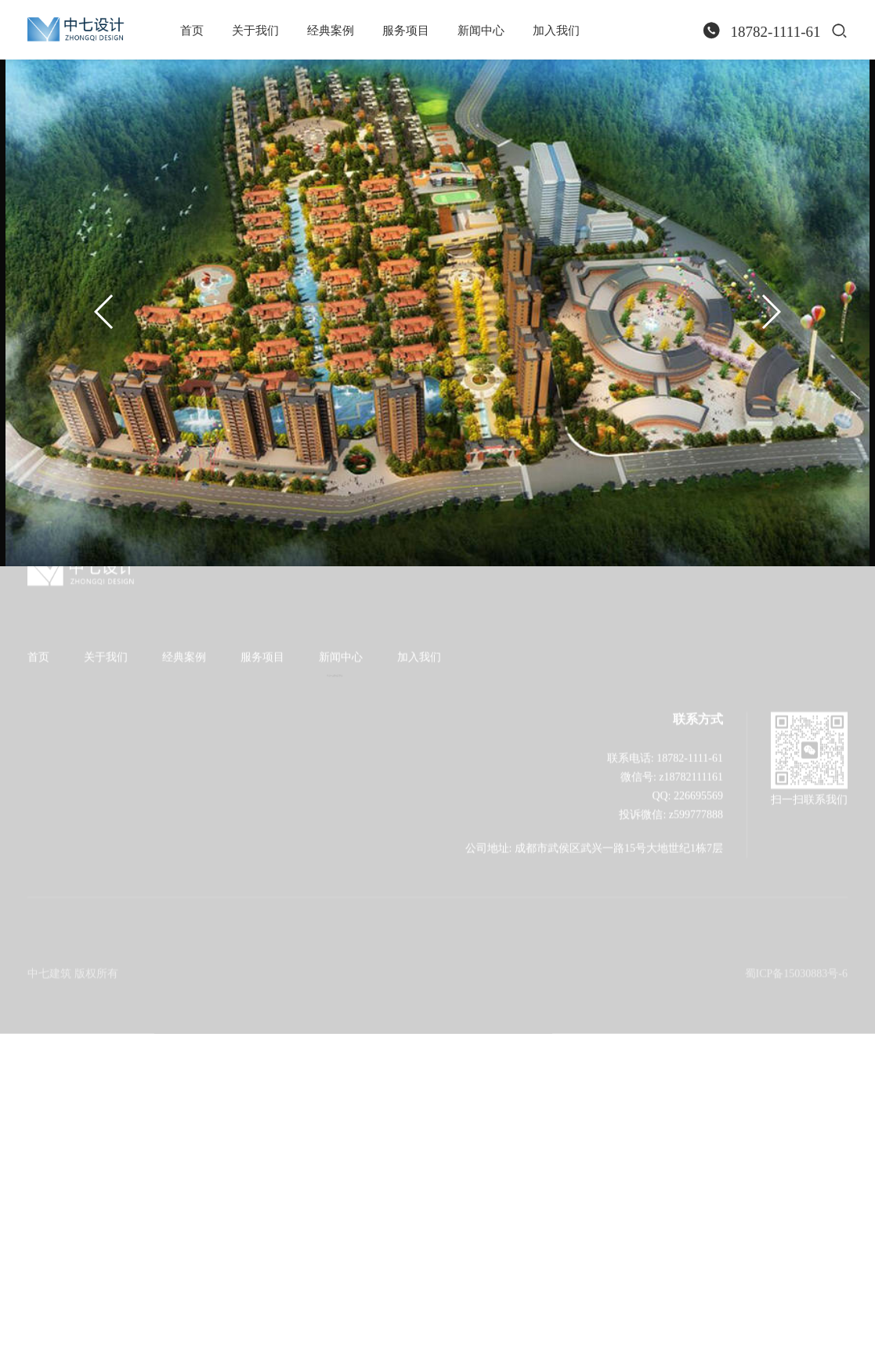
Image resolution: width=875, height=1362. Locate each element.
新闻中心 (480, 30)
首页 (192, 30)
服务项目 (405, 30)
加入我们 (556, 30)
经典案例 (330, 30)
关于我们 (255, 30)
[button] (104, 311)
